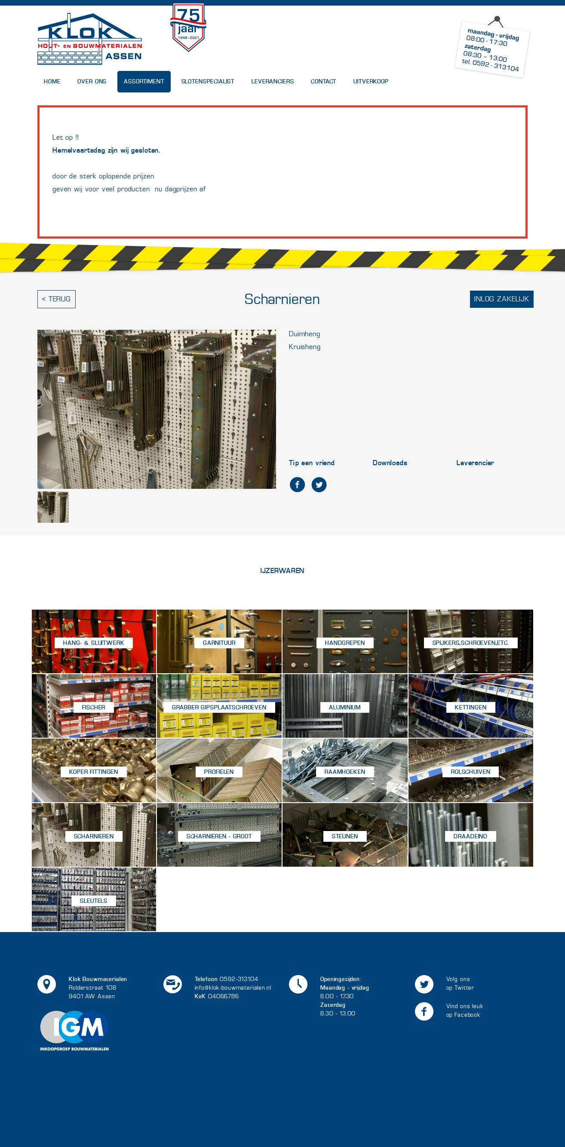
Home (52, 81)
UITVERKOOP (371, 81)
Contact (323, 81)
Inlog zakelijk (501, 299)
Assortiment (144, 81)
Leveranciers (273, 81)
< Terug (56, 299)
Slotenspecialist (208, 81)
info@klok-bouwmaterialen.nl (233, 987)
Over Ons (92, 81)
